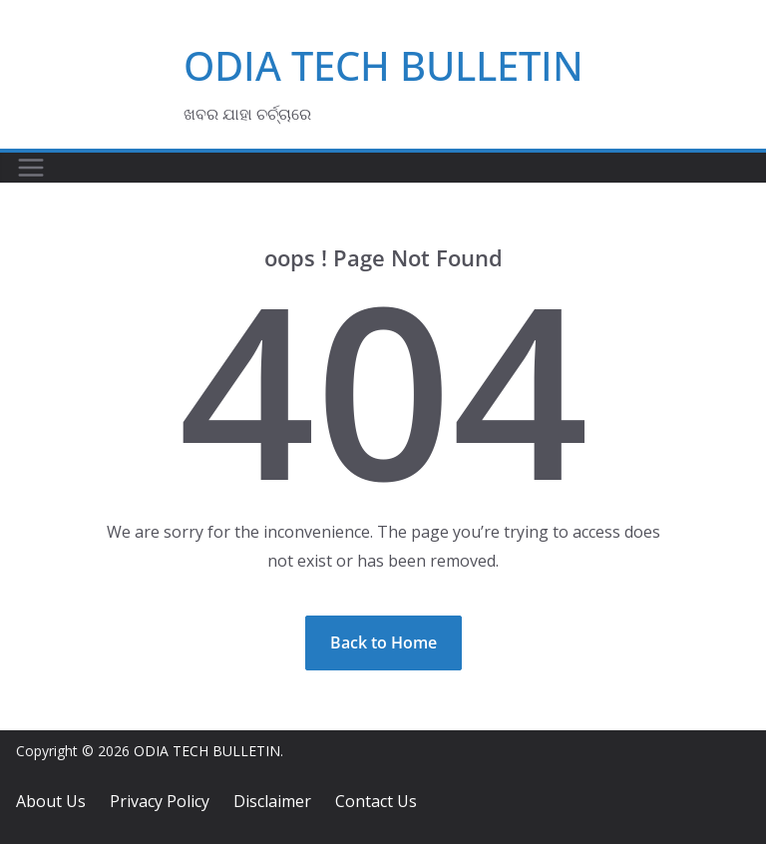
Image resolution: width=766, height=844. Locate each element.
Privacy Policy (159, 801)
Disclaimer (272, 801)
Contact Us (376, 801)
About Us (51, 801)
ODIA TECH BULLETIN (383, 65)
